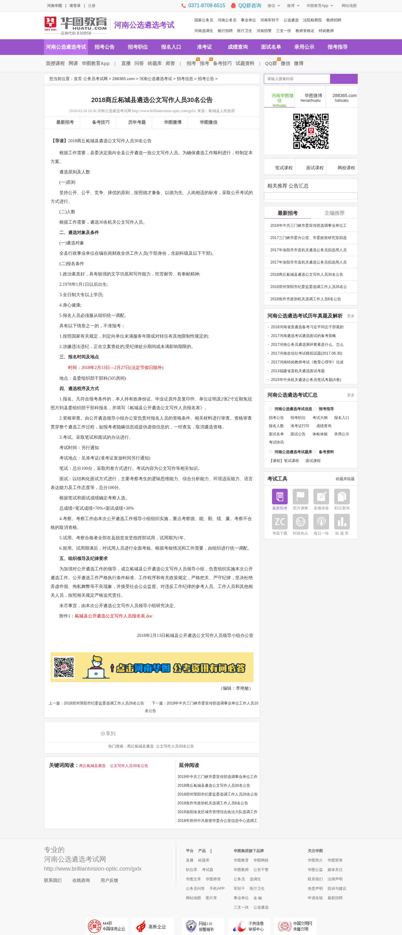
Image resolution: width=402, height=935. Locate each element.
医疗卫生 (244, 31)
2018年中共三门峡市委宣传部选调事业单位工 (308, 225)
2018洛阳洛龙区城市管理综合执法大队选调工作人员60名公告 (217, 813)
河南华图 (54, 5)
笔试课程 (280, 167)
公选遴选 (291, 20)
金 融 (257, 898)
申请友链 (315, 898)
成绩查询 (238, 47)
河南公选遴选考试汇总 (292, 394)
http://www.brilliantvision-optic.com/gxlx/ (164, 111)
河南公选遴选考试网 (114, 111)
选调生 (255, 879)
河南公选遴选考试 (144, 25)
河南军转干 (269, 20)
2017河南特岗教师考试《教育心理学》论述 (307, 362)
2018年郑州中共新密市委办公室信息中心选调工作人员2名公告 (217, 821)
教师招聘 (333, 20)
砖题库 (155, 63)
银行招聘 (225, 31)
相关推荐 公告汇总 (288, 185)
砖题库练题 (345, 478)
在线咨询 (81, 880)
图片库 (211, 898)
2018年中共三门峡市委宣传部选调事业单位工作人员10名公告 (217, 778)
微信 (271, 5)
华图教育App (317, 5)
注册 (91, 5)
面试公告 (298, 434)
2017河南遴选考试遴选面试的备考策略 (303, 335)
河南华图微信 (279, 100)
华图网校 (261, 860)
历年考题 (137, 122)
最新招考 (65, 122)
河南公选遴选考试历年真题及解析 (305, 315)
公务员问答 (195, 888)
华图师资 (213, 879)
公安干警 (261, 869)
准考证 (204, 47)
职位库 (191, 869)
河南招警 (264, 31)
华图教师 (241, 869)
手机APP (217, 888)
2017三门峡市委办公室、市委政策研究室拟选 (308, 237)
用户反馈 (109, 880)
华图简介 (315, 860)
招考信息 (185, 78)
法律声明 (335, 879)
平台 (189, 851)
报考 (205, 63)
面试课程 (311, 167)
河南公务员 (227, 20)
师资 (170, 63)
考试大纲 (320, 417)
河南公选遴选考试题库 (293, 451)
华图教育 (241, 860)
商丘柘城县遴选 (140, 746)
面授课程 (55, 63)
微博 (291, 5)
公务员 (239, 879)
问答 (139, 63)
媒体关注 (335, 869)
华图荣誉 (335, 860)
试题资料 (245, 63)
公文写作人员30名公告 (175, 746)
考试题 (207, 869)
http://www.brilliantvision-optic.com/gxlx (93, 869)
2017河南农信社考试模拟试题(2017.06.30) (306, 353)
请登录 (75, 5)
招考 (192, 63)
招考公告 (105, 47)
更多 (351, 315)
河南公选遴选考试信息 (293, 408)
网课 (73, 63)
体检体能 (320, 434)
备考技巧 (222, 63)
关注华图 (315, 851)
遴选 (138, 152)
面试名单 (271, 47)
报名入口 (171, 47)
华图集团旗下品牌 (249, 851)
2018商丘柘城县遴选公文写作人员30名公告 (213, 785)
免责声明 (315, 888)
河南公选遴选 (64, 859)
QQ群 (272, 63)
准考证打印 (300, 425)
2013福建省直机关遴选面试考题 (298, 370)
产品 (202, 851)
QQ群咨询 (249, 5)
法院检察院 (312, 20)
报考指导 (338, 47)
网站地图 (349, 5)
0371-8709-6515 (206, 5)
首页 (78, 78)
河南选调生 (203, 31)
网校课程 (342, 167)
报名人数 (276, 425)
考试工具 (277, 478)
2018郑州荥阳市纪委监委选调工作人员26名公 (308, 286)
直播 (126, 63)
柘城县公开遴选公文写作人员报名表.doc (114, 616)
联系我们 (53, 880)
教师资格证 (305, 31)
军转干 (239, 888)
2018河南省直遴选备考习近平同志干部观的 (307, 326)
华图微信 (208, 122)
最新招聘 (335, 898)
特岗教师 (326, 31)
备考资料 (326, 451)
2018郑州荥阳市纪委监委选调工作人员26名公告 (104, 703)
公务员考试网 (95, 78)
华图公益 (315, 869)
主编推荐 (334, 212)
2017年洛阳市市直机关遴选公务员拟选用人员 (308, 249)
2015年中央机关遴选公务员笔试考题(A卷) (306, 379)
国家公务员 (203, 20)
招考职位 (138, 47)
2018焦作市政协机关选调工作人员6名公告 (212, 803)
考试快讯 (276, 442)
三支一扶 (283, 31)
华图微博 (173, 122)
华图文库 (193, 879)
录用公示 (304, 47)
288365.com (123, 78)
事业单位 (248, 20)
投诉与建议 (337, 888)
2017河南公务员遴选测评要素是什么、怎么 (307, 344)
